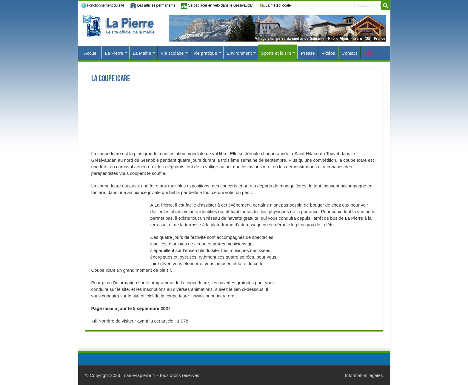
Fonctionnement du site (102, 6)
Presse (308, 53)
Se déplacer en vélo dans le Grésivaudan (217, 5)
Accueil (91, 53)
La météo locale (275, 5)
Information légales (364, 375)
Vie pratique (205, 53)
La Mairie (142, 53)
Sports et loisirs (276, 53)
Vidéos (328, 53)
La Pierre (114, 53)
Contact (349, 53)
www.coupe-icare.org (213, 295)
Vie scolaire (172, 53)
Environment (239, 53)
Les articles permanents (152, 6)
